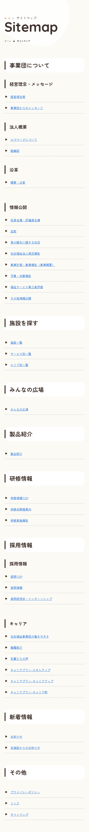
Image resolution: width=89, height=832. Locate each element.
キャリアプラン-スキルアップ (30, 670)
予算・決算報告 (20, 276)
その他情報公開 (20, 298)
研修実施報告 (19, 520)
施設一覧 (16, 342)
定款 (13, 231)
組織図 (14, 151)
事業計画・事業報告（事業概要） (32, 265)
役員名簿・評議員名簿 (25, 220)
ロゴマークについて (23, 139)
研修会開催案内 (20, 509)
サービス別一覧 (20, 354)
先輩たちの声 (19, 658)
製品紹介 (16, 454)
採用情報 (16, 587)
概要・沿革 (17, 182)
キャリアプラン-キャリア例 (28, 692)
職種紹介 (16, 647)
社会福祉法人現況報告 (25, 253)
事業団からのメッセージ (26, 108)
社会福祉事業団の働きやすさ (29, 636)
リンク (14, 803)
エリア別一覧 (19, 365)
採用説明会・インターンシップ (31, 599)
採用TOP (16, 576)
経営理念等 (17, 97)
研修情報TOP (19, 498)
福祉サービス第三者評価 (26, 287)
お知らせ (16, 736)
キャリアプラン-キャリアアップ (31, 681)
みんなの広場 (19, 409)
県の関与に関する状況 (25, 242)
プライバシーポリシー (25, 792)
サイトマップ (19, 814)
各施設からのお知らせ (25, 748)
